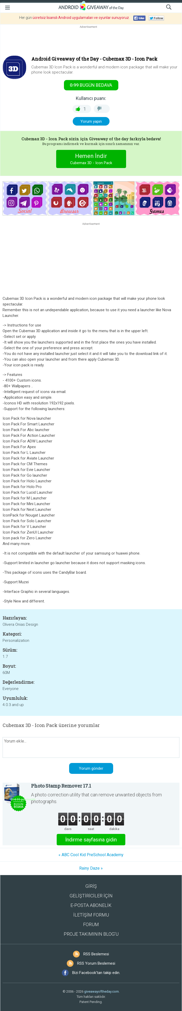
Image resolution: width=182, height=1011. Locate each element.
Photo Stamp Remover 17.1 (61, 786)
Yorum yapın (91, 121)
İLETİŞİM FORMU (91, 915)
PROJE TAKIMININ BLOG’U (91, 934)
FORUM (91, 924)
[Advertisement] (91, 42)
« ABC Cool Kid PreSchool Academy (91, 854)
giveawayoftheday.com (101, 991)
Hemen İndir (91, 159)
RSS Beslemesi (96, 954)
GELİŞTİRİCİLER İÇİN (91, 895)
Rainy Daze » (91, 868)
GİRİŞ (91, 886)
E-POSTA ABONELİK (91, 905)
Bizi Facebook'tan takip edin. (96, 972)
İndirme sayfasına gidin (91, 840)
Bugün (91, 85)
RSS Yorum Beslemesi (96, 963)
